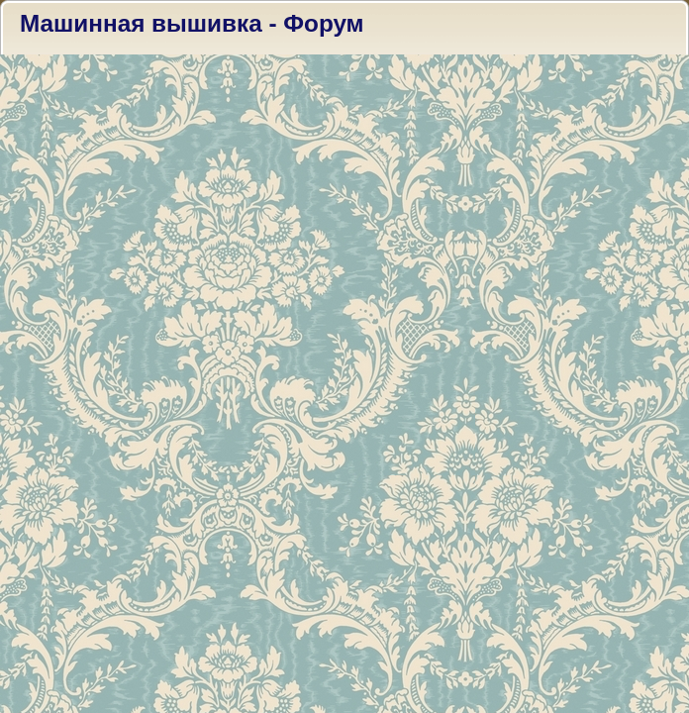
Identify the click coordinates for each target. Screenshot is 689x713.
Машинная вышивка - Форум (192, 23)
